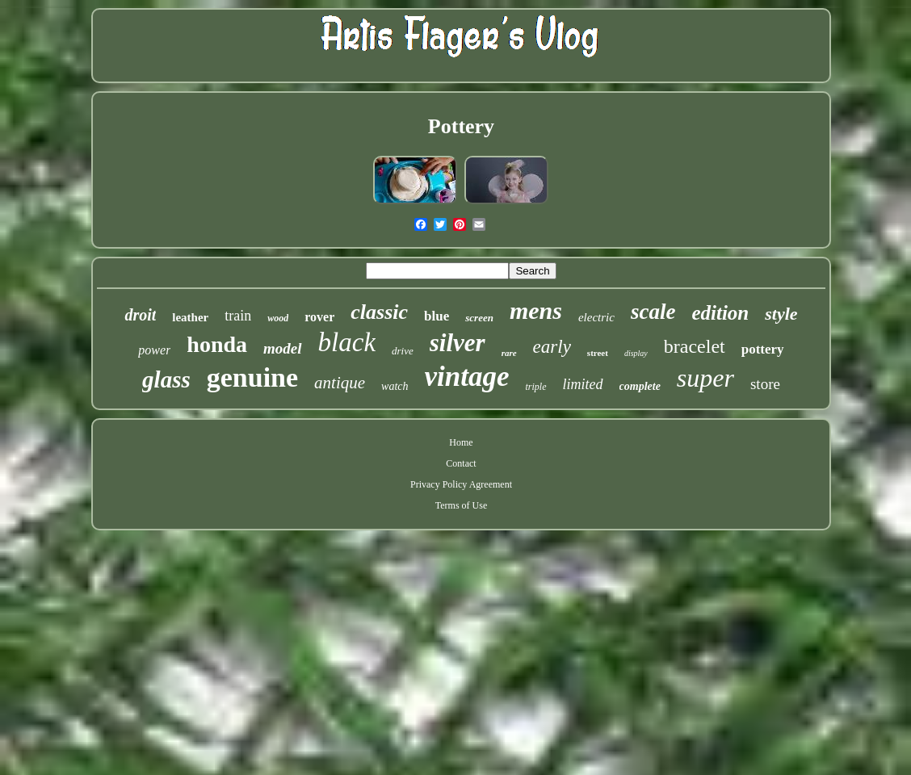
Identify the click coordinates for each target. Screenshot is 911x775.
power (154, 350)
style (781, 314)
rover (319, 317)
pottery (762, 349)
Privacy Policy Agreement (461, 484)
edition (720, 313)
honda (217, 344)
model (282, 348)
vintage (467, 376)
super (705, 377)
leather (190, 317)
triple (536, 386)
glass (166, 379)
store (765, 383)
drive (403, 351)
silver (457, 343)
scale (653, 312)
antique (339, 382)
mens (536, 310)
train (238, 316)
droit (140, 315)
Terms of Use (461, 505)
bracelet (694, 346)
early (552, 347)
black (347, 342)
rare (509, 353)
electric (596, 317)
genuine (252, 377)
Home (460, 442)
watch (394, 386)
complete (640, 386)
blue (436, 316)
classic (379, 312)
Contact (461, 463)
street (597, 353)
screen (479, 318)
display (636, 353)
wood (277, 318)
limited (583, 384)
